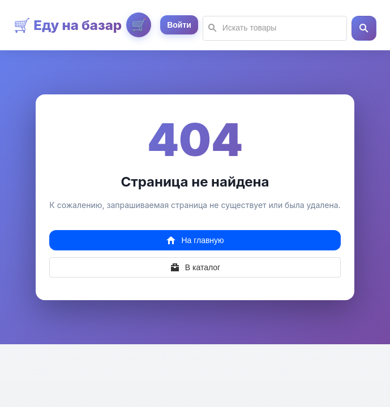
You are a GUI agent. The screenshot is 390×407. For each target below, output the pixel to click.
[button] (364, 28)
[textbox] (274, 28)
